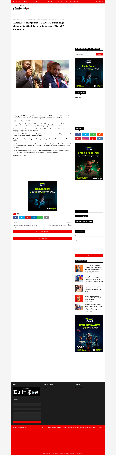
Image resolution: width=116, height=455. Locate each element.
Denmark (38, 1)
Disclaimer (73, 453)
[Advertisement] (42, 47)
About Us (48, 453)
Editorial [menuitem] (46, 14)
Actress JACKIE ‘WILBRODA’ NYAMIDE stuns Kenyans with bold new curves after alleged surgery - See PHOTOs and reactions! (94, 268)
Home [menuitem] (26, 14)
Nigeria (57, 1)
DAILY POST (24, 427)
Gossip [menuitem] (66, 14)
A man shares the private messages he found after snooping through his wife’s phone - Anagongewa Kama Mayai (94, 288)
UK (16, 1)
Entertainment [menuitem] (57, 14)
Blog (71, 1)
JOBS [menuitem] (101, 14)
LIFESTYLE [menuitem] (95, 14)
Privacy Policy (55, 453)
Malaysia (44, 1)
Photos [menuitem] (87, 14)
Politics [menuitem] (38, 14)
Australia (32, 1)
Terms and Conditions (64, 453)
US (13, 1)
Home (14, 19)
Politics (17, 19)
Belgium (26, 1)
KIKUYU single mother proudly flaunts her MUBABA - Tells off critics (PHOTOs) (93, 298)
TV (75, 1)
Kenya (62, 1)
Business (79, 1)
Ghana (67, 1)
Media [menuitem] (73, 14)
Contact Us (79, 453)
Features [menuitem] (80, 14)
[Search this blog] (85, 54)
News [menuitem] (31, 14)
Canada (21, 1)
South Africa (51, 1)
